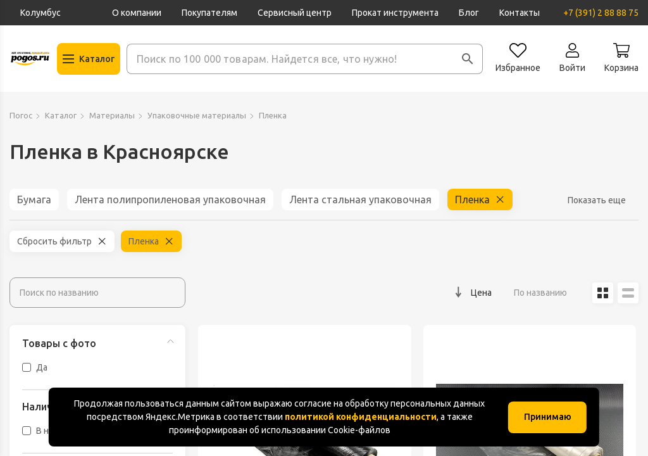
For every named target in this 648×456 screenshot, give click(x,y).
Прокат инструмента (395, 13)
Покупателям (209, 13)
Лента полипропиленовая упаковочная (170, 199)
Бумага (34, 199)
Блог (469, 13)
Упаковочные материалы (196, 115)
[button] (467, 58)
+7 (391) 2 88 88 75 (601, 13)
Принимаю (547, 417)
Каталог (61, 115)
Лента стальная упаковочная (360, 199)
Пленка (472, 199)
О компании (136, 13)
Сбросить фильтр (54, 241)
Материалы (112, 115)
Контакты (519, 13)
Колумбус (40, 13)
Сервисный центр (295, 13)
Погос (20, 115)
